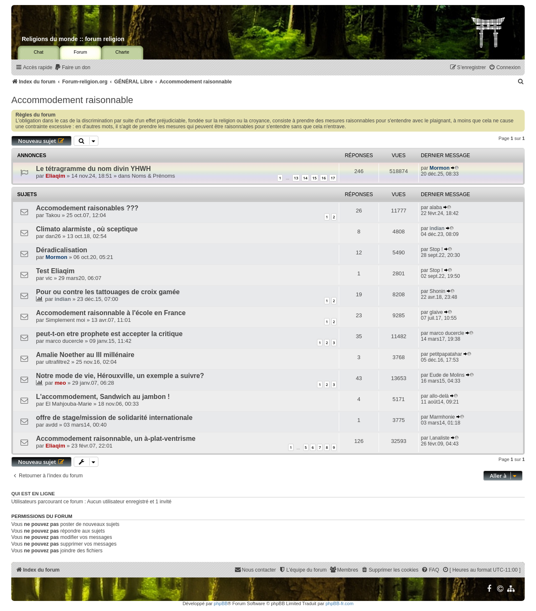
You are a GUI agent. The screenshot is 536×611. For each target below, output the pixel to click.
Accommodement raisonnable (72, 100)
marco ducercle (64, 341)
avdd (52, 425)
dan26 (53, 236)
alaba (436, 207)
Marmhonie (442, 417)
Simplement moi (65, 320)
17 (333, 178)
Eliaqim (55, 176)
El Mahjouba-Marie (69, 404)
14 (305, 178)
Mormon (440, 168)
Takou (53, 215)
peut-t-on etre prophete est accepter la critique (109, 333)
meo (60, 383)
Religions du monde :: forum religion (73, 39)
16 (324, 178)
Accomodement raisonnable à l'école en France (111, 312)
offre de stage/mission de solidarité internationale (114, 417)
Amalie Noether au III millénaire (85, 354)
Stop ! (436, 249)
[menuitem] (72, 67)
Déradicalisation (61, 250)
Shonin (438, 291)
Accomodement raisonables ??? (87, 208)
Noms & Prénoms (153, 176)
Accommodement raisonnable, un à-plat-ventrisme (116, 438)
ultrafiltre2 (58, 362)
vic (49, 278)
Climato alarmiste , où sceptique (87, 229)
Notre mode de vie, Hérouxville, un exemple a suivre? (120, 375)
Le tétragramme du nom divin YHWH (93, 168)
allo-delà (439, 396)
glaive (436, 312)
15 (314, 178)
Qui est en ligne (33, 493)
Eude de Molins (447, 375)
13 (296, 178)
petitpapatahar (446, 354)
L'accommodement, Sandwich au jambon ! (103, 396)
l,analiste (440, 438)
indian (437, 228)
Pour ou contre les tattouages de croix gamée (108, 291)
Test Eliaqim (55, 270)
